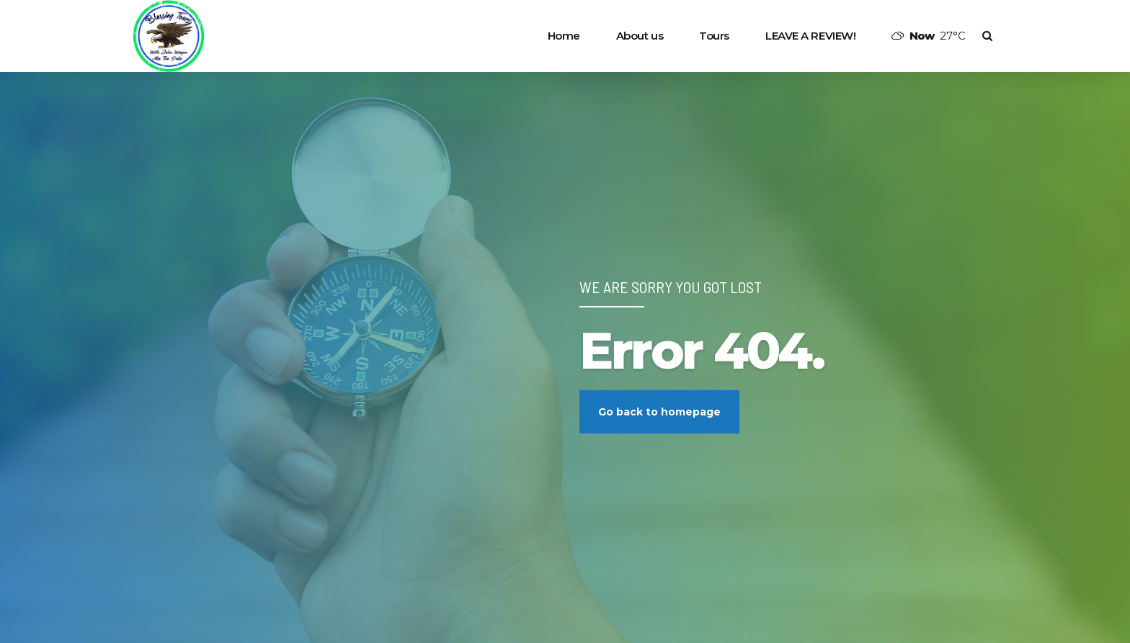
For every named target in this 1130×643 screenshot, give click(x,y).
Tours (714, 35)
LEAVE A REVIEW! (810, 35)
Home (564, 35)
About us (639, 35)
